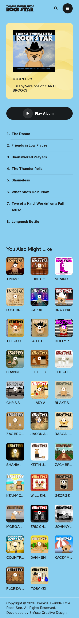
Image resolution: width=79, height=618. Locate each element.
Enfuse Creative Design (48, 612)
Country (23, 79)
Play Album (38, 113)
